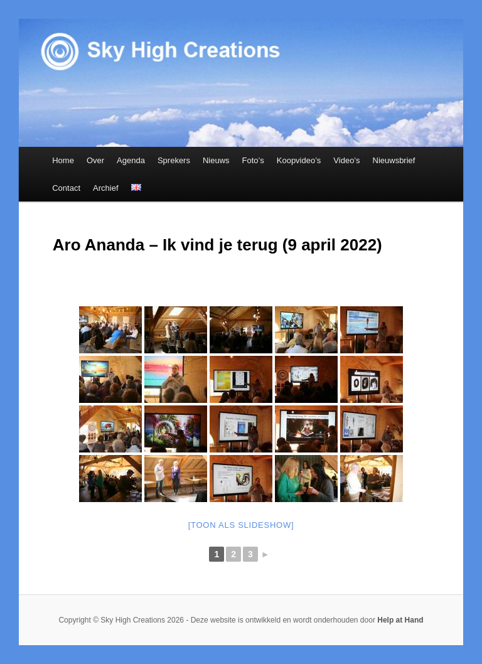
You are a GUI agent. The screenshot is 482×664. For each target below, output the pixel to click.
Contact (66, 188)
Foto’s (253, 160)
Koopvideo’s (299, 160)
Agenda (131, 160)
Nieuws (216, 160)
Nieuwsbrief (394, 160)
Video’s (346, 160)
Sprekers (174, 160)
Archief (105, 188)
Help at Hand (400, 620)
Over (95, 160)
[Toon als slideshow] (241, 525)
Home (63, 160)
